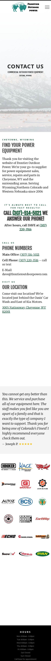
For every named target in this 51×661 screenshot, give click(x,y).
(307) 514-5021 (29, 254)
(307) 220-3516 (28, 260)
